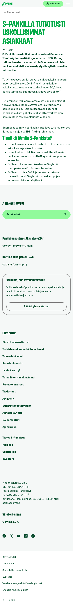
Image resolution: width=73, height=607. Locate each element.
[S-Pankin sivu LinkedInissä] (26, 537)
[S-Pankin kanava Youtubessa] (18, 537)
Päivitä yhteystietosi (36, 306)
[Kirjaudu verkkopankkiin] (53, 4)
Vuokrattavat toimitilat (16, 406)
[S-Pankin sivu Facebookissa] (4, 537)
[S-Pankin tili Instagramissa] (33, 537)
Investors (8, 459)
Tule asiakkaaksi (12, 356)
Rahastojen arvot (13, 384)
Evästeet (7, 577)
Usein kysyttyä (11, 370)
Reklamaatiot (11, 420)
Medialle (7, 445)
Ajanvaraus (9, 427)
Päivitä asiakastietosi (15, 342)
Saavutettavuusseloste (14, 570)
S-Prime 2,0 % (10, 522)
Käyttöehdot (9, 557)
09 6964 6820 (10, 246)
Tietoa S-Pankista (13, 437)
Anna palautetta (12, 413)
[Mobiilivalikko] (68, 3)
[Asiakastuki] (36, 214)
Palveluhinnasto (12, 363)
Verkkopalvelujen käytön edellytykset (22, 583)
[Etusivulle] (7, 3)
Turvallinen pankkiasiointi (18, 377)
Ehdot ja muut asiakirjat (15, 590)
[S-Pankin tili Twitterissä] (11, 537)
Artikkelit (8, 399)
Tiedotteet (13, 12)
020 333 (7, 264)
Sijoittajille (9, 452)
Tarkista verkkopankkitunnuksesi (23, 349)
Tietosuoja (8, 563)
